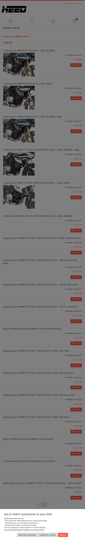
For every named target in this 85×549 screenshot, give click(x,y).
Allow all (63, 535)
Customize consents (48, 535)
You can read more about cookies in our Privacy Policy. (24, 530)
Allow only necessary (27, 535)
